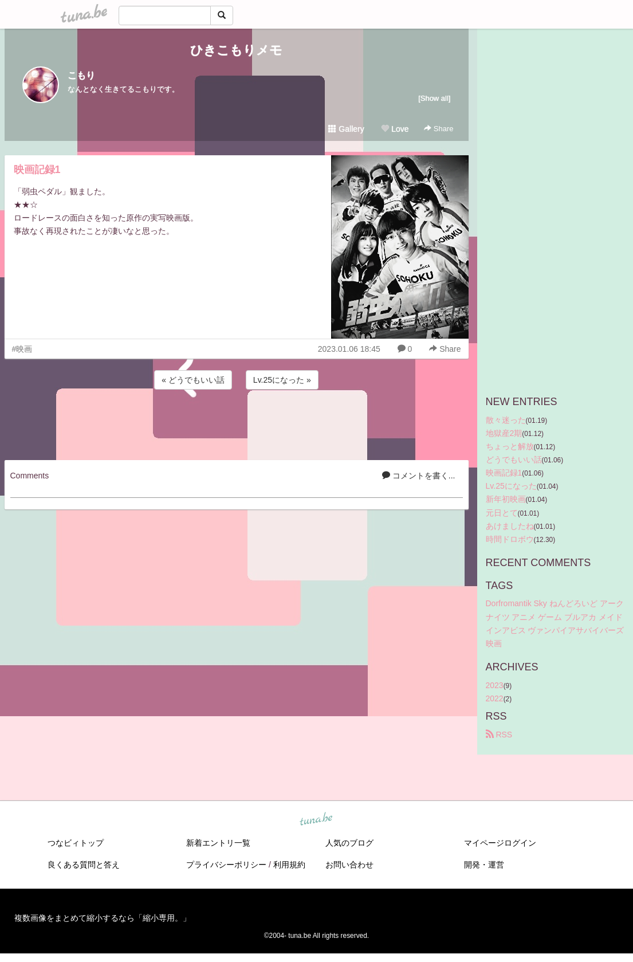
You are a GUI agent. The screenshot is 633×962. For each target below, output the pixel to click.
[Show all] (434, 98)
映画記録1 (37, 169)
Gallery (346, 128)
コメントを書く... (418, 475)
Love (394, 128)
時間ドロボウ (510, 539)
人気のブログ (349, 842)
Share (438, 128)
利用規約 (289, 864)
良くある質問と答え (84, 864)
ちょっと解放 (510, 446)
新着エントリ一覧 (218, 842)
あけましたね (510, 526)
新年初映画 (506, 499)
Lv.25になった (511, 485)
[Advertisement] (237, 423)
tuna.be (316, 819)
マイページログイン (500, 842)
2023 (495, 685)
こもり (81, 75)
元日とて (502, 512)
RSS (499, 734)
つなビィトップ (76, 842)
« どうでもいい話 (193, 379)
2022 (495, 698)
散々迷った (506, 420)
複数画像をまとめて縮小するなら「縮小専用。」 (102, 917)
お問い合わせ (349, 864)
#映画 (22, 349)
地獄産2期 (504, 433)
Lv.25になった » (282, 379)
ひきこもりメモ (236, 50)
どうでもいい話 (514, 459)
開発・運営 (484, 864)
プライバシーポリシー (226, 864)
